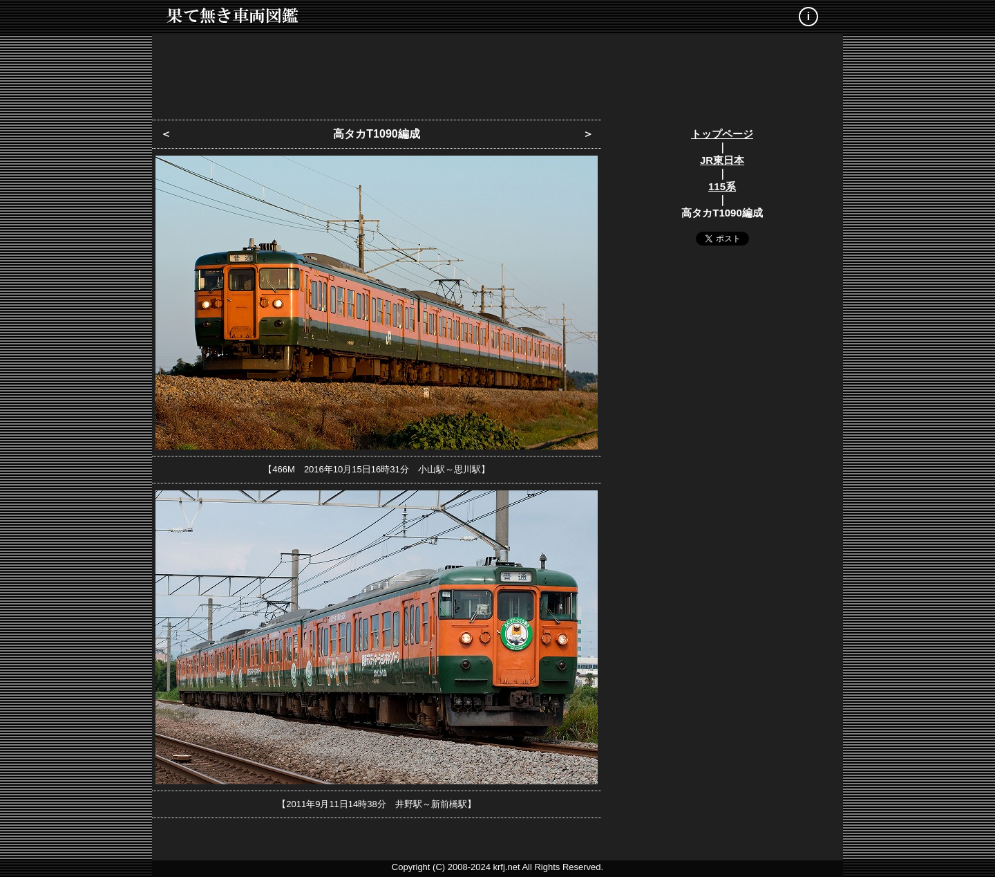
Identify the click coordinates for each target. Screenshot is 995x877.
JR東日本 (722, 160)
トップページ (722, 134)
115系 (722, 186)
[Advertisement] (497, 72)
